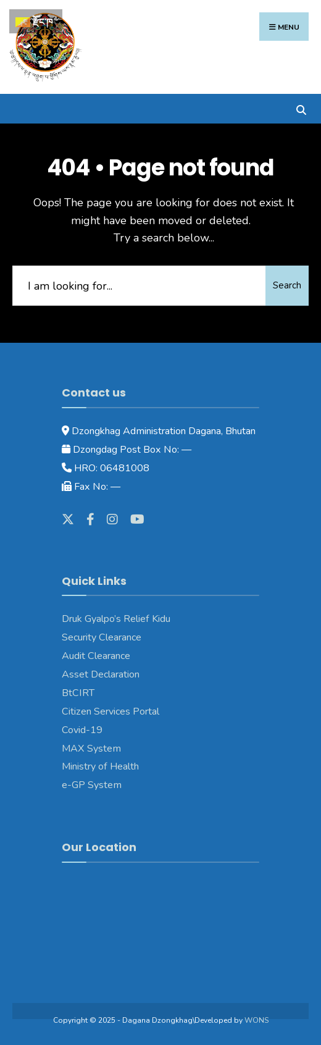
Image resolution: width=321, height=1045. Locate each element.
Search (287, 285)
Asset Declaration (101, 674)
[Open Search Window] (301, 108)
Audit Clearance (96, 656)
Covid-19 (82, 730)
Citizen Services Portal (110, 711)
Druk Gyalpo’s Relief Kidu (116, 619)
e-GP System (92, 785)
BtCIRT (78, 693)
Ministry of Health (100, 766)
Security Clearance (101, 637)
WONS (256, 1020)
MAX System (91, 748)
